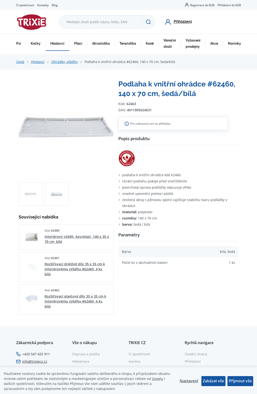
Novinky (234, 43)
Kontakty (43, 5)
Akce (214, 43)
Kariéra (134, 361)
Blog (55, 5)
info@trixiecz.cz (34, 361)
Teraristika (128, 43)
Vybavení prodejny (193, 43)
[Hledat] (148, 22)
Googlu (157, 378)
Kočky (36, 43)
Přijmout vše (240, 380)
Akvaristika (101, 43)
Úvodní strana (196, 354)
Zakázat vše (213, 380)
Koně (150, 43)
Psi (18, 43)
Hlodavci (57, 43)
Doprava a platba (86, 354)
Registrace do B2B (202, 5)
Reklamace (80, 361)
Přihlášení (193, 361)
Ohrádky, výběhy (64, 61)
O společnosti (25, 5)
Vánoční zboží (169, 43)
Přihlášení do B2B (229, 5)
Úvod (20, 61)
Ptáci (78, 43)
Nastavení (189, 380)
